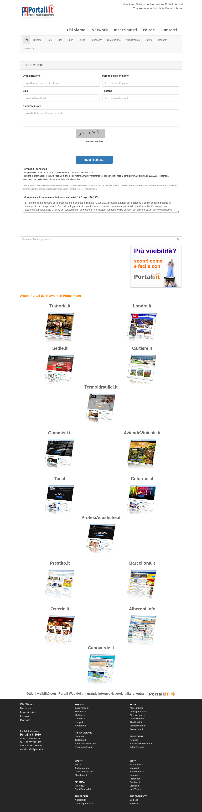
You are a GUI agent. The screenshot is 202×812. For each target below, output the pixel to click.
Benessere (96, 40)
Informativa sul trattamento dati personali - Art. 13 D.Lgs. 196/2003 (61, 197)
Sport (70, 40)
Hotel (49, 40)
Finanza (29, 48)
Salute (82, 40)
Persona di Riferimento (115, 75)
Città (60, 40)
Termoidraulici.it (101, 387)
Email (26, 91)
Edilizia (148, 40)
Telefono (107, 91)
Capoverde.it (101, 647)
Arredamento (133, 40)
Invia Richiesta (94, 159)
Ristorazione (114, 40)
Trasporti (162, 40)
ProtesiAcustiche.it (100, 517)
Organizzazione (32, 75)
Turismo (37, 40)
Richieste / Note (32, 106)
